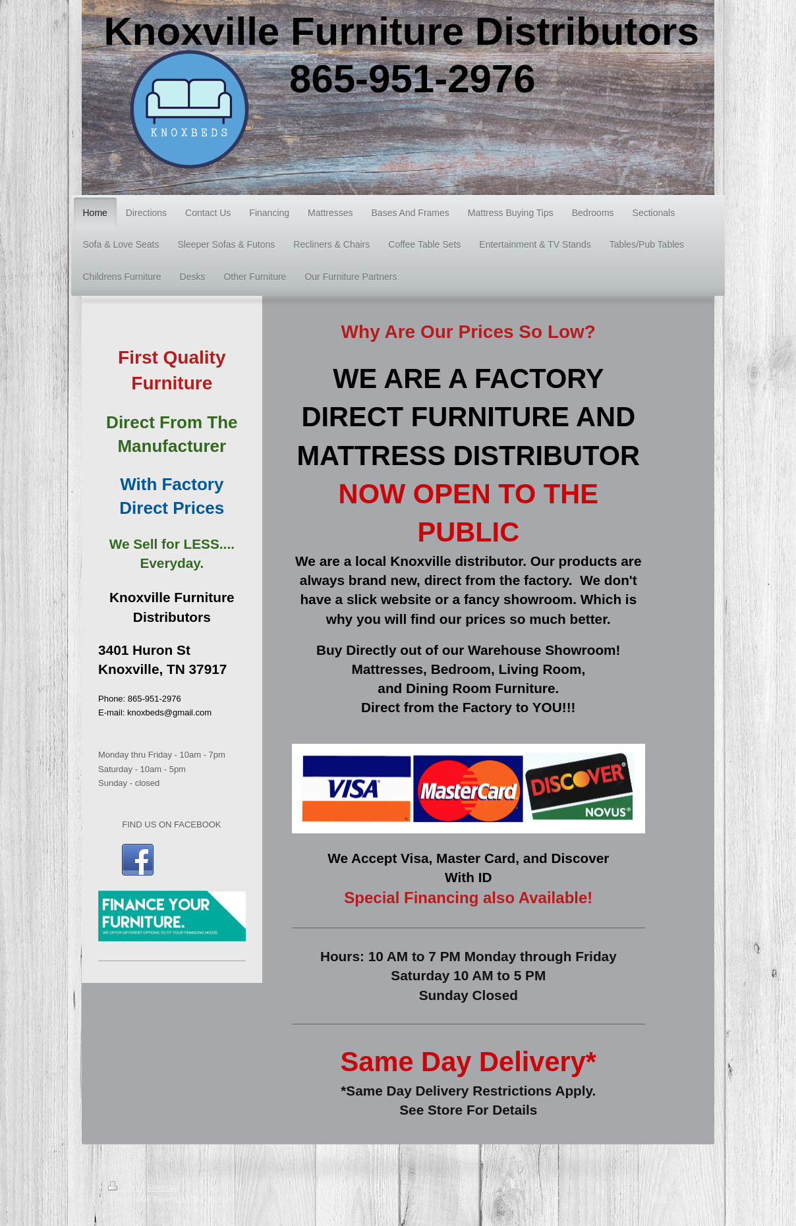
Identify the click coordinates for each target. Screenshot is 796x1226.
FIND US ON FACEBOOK (171, 824)
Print (125, 1187)
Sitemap (163, 1187)
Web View (669, 1199)
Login (677, 1187)
